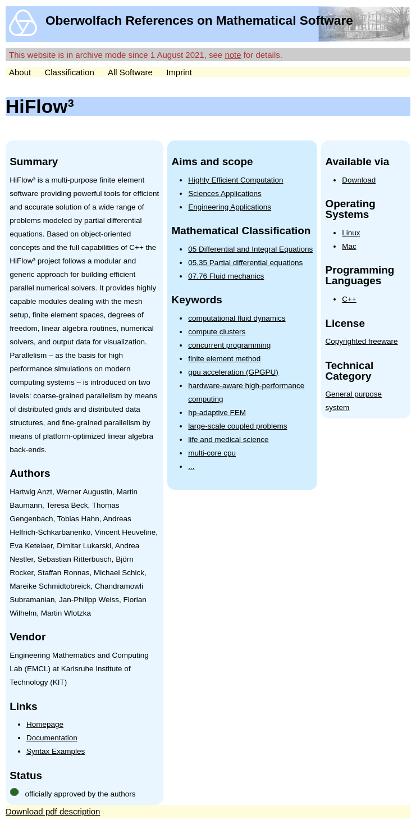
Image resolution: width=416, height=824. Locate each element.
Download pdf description (53, 811)
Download (359, 180)
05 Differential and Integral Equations (250, 249)
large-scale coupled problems (237, 426)
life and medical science (228, 439)
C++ (349, 299)
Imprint (179, 72)
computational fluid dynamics (236, 318)
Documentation (51, 738)
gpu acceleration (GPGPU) (233, 372)
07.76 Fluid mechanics (226, 276)
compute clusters (216, 331)
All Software (130, 72)
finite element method (224, 358)
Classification (69, 72)
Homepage (44, 724)
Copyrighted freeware (362, 341)
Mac (349, 246)
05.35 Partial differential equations (245, 262)
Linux (351, 233)
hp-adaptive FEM (217, 412)
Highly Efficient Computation (235, 180)
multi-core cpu (212, 453)
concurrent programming (229, 345)
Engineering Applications (229, 207)
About (20, 72)
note (233, 55)
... (191, 466)
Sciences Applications (225, 193)
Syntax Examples (55, 751)
